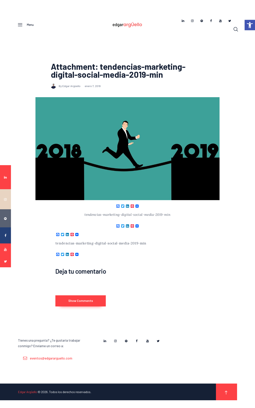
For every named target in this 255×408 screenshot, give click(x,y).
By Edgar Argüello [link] (66, 88)
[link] (250, 25)
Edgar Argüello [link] (27, 399)
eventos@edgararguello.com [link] (51, 366)
